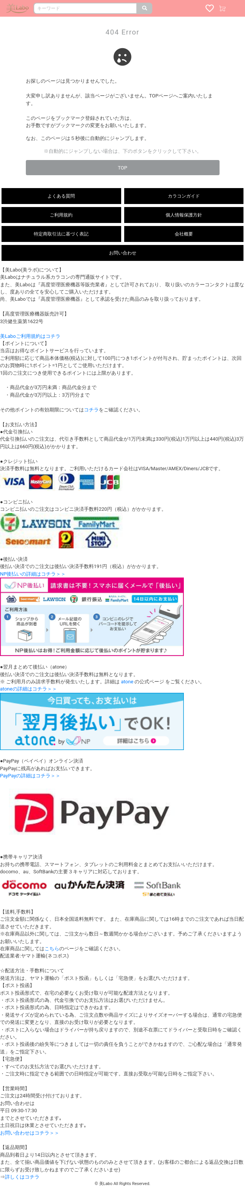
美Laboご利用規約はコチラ (30, 336)
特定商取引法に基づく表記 (61, 234)
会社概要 (184, 234)
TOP (122, 168)
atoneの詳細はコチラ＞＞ (28, 689)
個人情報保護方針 (184, 215)
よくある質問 (61, 196)
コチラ (91, 410)
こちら (51, 948)
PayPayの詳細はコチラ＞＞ (30, 775)
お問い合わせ (122, 253)
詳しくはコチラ (22, 1177)
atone (127, 681)
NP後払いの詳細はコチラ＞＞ (33, 574)
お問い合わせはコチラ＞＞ (29, 1133)
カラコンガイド (184, 196)
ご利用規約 (61, 215)
